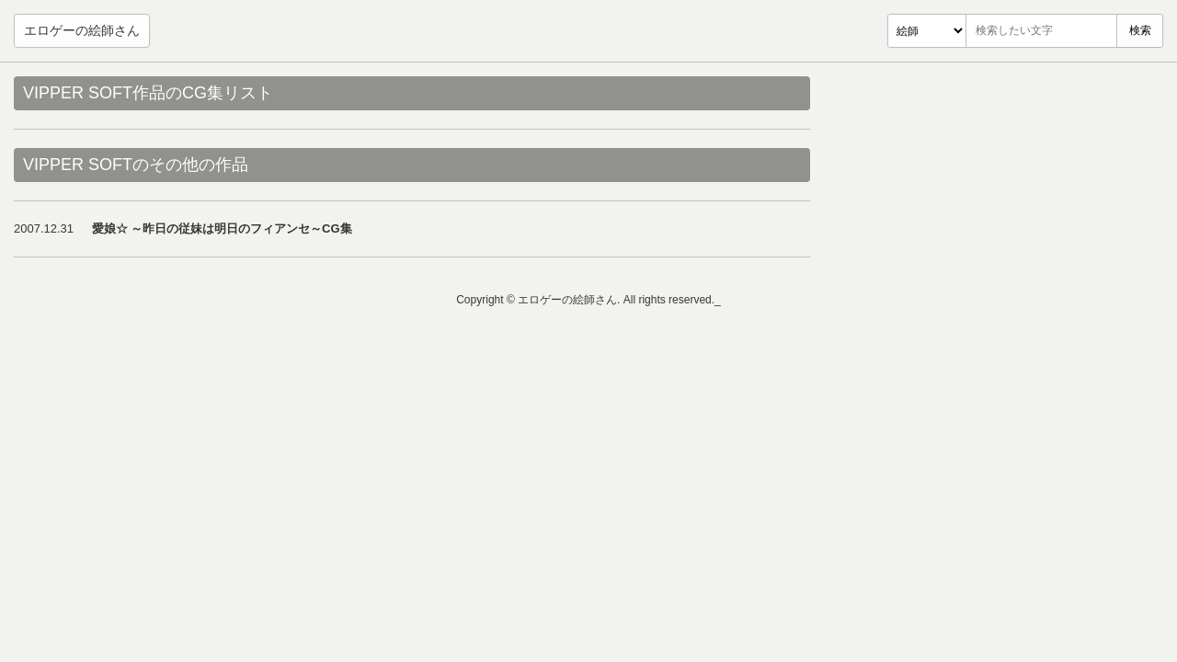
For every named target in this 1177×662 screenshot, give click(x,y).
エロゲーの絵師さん (82, 30)
